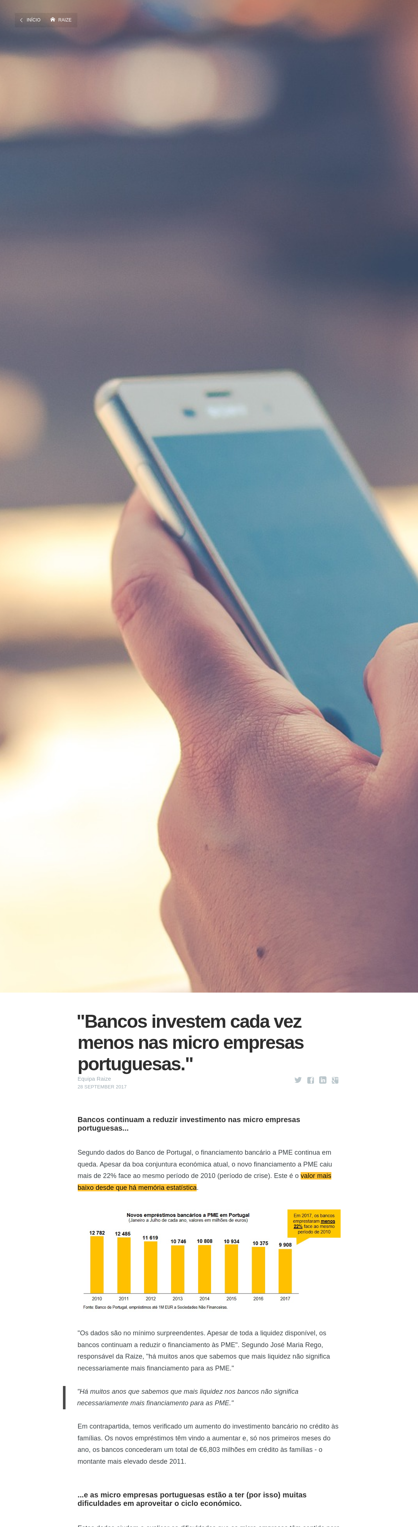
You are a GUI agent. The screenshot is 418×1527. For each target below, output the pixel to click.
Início (33, 19)
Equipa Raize (94, 1078)
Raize (65, 19)
